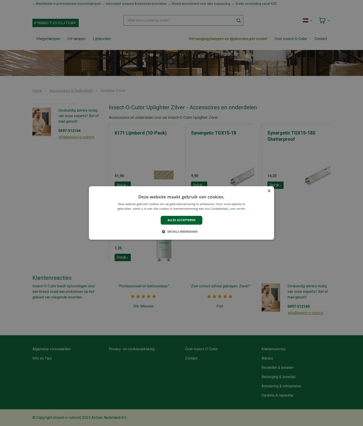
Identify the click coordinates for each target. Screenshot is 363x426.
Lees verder (238, 209)
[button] (181, 231)
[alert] (181, 213)
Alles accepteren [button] (182, 220)
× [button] (269, 191)
